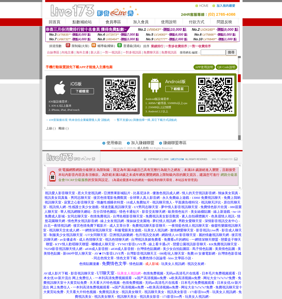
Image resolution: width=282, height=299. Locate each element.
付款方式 (196, 22)
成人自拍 (143, 148)
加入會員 (141, 22)
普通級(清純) (132, 46)
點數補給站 (82, 22)
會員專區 (113, 22)
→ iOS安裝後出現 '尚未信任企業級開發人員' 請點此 (78, 119)
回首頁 (54, 22)
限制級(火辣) (80, 46)
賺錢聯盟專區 (175, 143)
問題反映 (224, 22)
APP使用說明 (204, 67)
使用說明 (168, 22)
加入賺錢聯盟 (142, 143)
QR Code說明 (226, 67)
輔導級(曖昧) (106, 46)
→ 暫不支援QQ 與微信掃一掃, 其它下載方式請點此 (145, 119)
